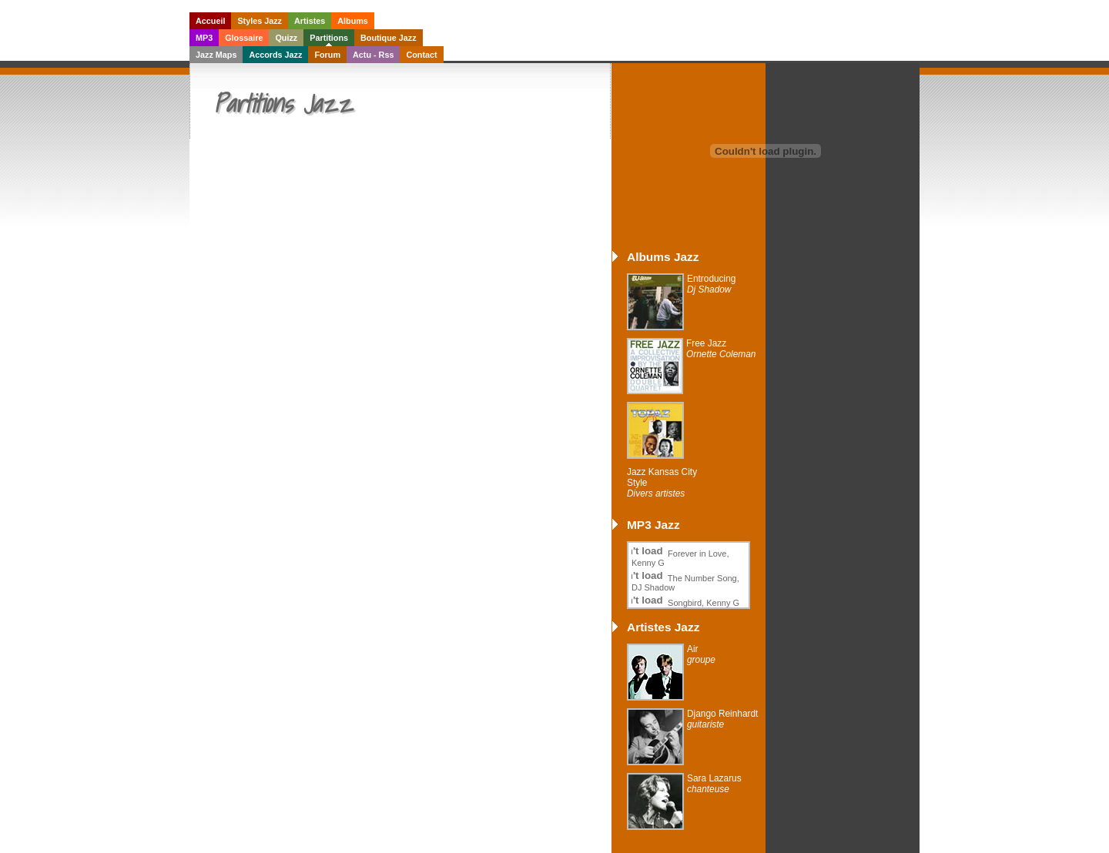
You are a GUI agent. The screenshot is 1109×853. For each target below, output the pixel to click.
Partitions (329, 37)
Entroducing (711, 284)
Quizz (286, 37)
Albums (352, 20)
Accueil (210, 20)
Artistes (309, 20)
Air (701, 654)
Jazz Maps (216, 54)
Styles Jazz (259, 20)
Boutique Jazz (388, 37)
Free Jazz (721, 349)
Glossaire (244, 37)
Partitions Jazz (282, 103)
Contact (421, 54)
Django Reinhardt (722, 719)
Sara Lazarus (714, 783)
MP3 (204, 37)
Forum (327, 54)
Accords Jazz (275, 54)
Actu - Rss (373, 54)
